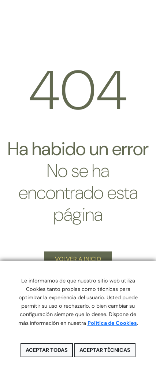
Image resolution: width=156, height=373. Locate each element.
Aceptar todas (47, 350)
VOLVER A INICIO (78, 259)
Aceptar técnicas (104, 350)
